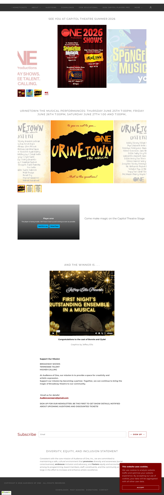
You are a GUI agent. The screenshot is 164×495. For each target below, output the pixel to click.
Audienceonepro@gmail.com (54, 398)
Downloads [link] (67, 7)
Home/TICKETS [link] (20, 7)
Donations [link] (92, 490)
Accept (140, 487)
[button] (35, 7)
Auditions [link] (51, 7)
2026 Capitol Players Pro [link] (116, 7)
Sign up (137, 434)
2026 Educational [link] (88, 7)
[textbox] (82, 434)
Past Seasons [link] (77, 490)
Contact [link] (103, 490)
